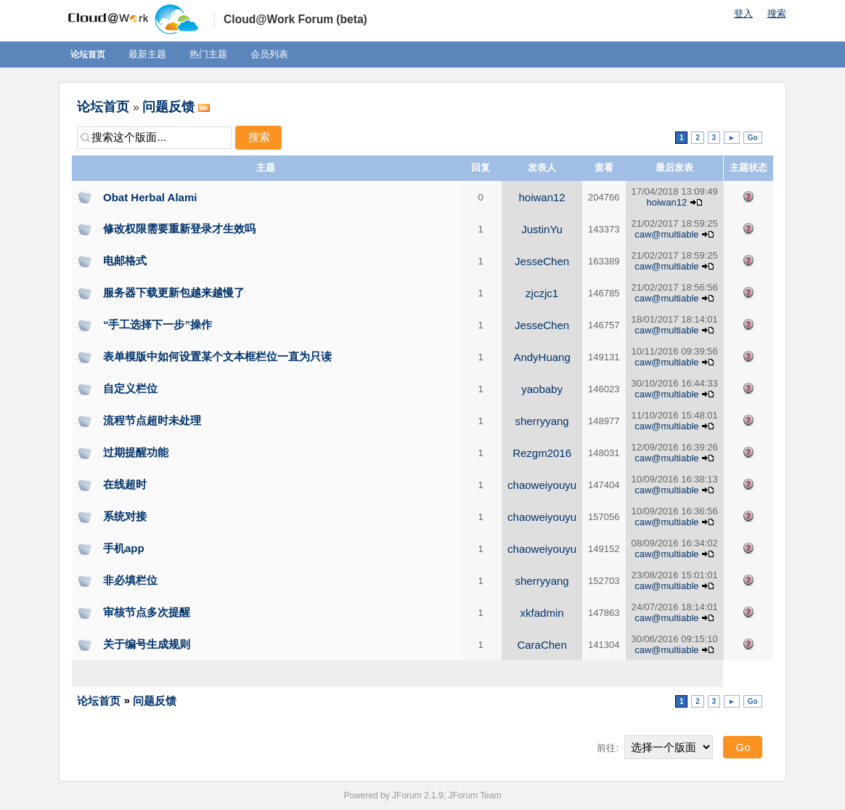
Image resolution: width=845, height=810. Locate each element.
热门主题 (208, 54)
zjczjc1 (542, 293)
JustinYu (542, 229)
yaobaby (542, 389)
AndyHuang (541, 357)
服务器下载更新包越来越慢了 (174, 292)
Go (753, 138)
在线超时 (125, 484)
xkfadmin (542, 613)
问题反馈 (168, 107)
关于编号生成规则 (146, 644)
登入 (743, 13)
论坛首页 (87, 54)
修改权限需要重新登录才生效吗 (179, 228)
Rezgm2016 (542, 453)
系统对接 (125, 516)
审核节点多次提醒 (146, 612)
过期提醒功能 (135, 452)
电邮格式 (125, 260)
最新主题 (147, 54)
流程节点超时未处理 (152, 420)
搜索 (776, 13)
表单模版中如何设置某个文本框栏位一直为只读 (217, 356)
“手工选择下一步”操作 (157, 324)
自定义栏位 (130, 388)
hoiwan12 (541, 197)
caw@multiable (666, 234)
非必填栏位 (130, 580)
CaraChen (541, 645)
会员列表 (269, 54)
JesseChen (542, 261)
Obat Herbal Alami (150, 197)
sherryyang (541, 421)
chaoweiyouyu (541, 485)
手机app (123, 548)
